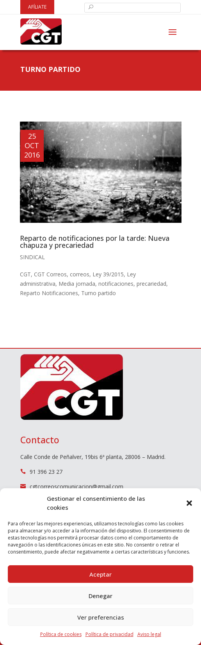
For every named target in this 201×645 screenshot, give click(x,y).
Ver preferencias (100, 617)
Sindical (32, 257)
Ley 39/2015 (108, 274)
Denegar (100, 596)
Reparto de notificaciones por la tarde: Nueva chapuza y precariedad (94, 241)
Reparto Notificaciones (49, 293)
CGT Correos (50, 274)
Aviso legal (149, 634)
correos (79, 274)
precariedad (151, 283)
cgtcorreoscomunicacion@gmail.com (76, 486)
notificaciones (115, 283)
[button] (189, 503)
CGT (25, 274)
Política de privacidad (109, 634)
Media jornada (77, 283)
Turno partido (98, 293)
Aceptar (100, 574)
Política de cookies (61, 634)
